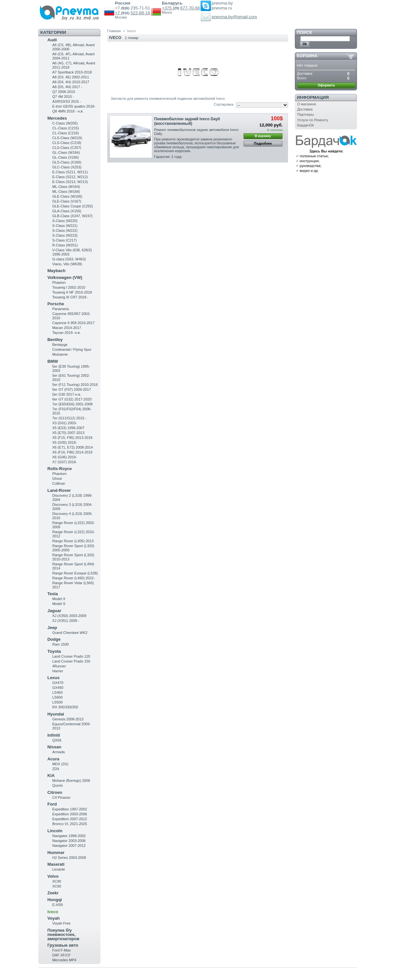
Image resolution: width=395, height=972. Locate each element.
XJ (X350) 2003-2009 (69, 616)
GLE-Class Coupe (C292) (72, 206)
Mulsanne (60, 354)
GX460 (57, 688)
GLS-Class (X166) (66, 162)
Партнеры (305, 114)
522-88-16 (140, 12)
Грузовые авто (62, 945)
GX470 (57, 683)
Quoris (57, 785)
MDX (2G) (60, 764)
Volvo (53, 876)
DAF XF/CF (61, 955)
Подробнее (263, 143)
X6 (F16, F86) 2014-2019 (72, 452)
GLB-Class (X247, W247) (72, 216)
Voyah (53, 918)
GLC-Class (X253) (67, 167)
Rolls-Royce (59, 468)
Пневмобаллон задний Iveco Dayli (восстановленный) (187, 121)
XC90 (56, 881)
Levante (58, 869)
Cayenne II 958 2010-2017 (73, 323)
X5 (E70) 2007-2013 (68, 433)
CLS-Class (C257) (66, 148)
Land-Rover (59, 490)
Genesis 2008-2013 (68, 719)
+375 (167, 8)
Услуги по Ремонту (312, 120)
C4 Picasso (61, 797)
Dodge (53, 639)
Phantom (59, 474)
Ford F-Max (61, 950)
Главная (114, 31)
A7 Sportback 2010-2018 (72, 72)
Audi (52, 39)
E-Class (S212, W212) (70, 177)
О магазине (306, 104)
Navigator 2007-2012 (69, 845)
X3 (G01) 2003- (64, 423)
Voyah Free (61, 923)
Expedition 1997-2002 (69, 809)
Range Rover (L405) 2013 (73, 541)
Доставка (304, 109)
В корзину (263, 136)
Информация (313, 97)
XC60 (56, 886)
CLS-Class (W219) (67, 138)
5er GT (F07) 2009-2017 (71, 389)
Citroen (54, 792)
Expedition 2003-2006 (69, 814)
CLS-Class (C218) (66, 143)
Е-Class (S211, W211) (70, 172)
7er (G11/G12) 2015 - (69, 418)
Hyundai (55, 714)
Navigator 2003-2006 (69, 841)
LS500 (57, 702)
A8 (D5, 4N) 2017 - (67, 87)
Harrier (57, 671)
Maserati (56, 864)
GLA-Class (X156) (66, 211)
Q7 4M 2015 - (63, 97)
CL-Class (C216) (65, 133)
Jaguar (54, 610)
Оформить (326, 85)
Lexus (53, 677)
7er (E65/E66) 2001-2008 (72, 404)
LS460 (57, 692)
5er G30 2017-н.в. (66, 394)
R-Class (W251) (65, 245)
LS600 (57, 697)
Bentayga (59, 345)
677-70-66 (190, 8)
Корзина (307, 55)
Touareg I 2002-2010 (69, 287)
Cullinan (58, 483)
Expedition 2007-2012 (69, 819)
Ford (52, 804)
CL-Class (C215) (65, 128)
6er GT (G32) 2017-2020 (72, 399)
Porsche (55, 303)
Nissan (54, 746)
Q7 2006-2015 (63, 92)
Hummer (56, 852)
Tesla (52, 593)
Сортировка (223, 104)
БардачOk (305, 125)
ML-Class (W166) (66, 191)
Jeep (52, 627)
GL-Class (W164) (66, 152)
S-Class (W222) (65, 230)
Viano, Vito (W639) (67, 264)
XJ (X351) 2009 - (65, 621)
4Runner (59, 666)
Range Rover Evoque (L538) (75, 573)
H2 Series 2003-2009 (69, 858)
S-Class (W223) (65, 235)
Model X (58, 599)
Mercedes (57, 118)
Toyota (54, 651)
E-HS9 (57, 905)
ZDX (55, 769)
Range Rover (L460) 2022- (73, 578)
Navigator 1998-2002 (69, 836)
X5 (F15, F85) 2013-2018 (72, 438)
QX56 (56, 740)
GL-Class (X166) (65, 157)
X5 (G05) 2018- (64, 442)
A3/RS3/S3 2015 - (66, 101)
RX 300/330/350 (65, 707)
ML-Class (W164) (66, 187)
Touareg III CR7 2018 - (70, 297)
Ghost (57, 478)
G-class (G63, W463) (69, 259)
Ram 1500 (60, 644)
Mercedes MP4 (64, 960)
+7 (118, 12)
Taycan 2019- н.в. (66, 333)
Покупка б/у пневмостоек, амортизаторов (63, 934)
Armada (58, 752)
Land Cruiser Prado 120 (71, 656)
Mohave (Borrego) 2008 (71, 780)
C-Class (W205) (65, 123)
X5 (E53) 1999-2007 (68, 428)
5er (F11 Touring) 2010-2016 (75, 385)
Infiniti (53, 735)
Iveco (52, 911)
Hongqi (54, 899)
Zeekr (53, 892)
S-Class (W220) (65, 221)
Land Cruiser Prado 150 (71, 661)
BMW (52, 361)
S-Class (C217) (64, 240)
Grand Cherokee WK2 (69, 633)
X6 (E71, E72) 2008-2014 (72, 447)
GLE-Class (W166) (67, 196)
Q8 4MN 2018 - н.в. (68, 111)
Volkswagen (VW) (64, 277)
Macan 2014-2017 (66, 328)
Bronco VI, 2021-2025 (69, 824)
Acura (53, 758)
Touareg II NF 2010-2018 (72, 292)
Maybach (56, 270)
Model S (58, 604)
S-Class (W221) (65, 226)
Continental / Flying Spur (71, 349)
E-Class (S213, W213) (70, 182)
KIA (51, 775)
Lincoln (54, 830)
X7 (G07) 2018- (64, 462)
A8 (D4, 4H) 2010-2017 (70, 82)
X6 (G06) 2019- (64, 457)
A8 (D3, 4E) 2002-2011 (70, 77)
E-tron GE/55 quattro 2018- (74, 106)
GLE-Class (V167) (66, 201)
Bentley (55, 339)
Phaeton (59, 282)
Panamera (60, 309)
